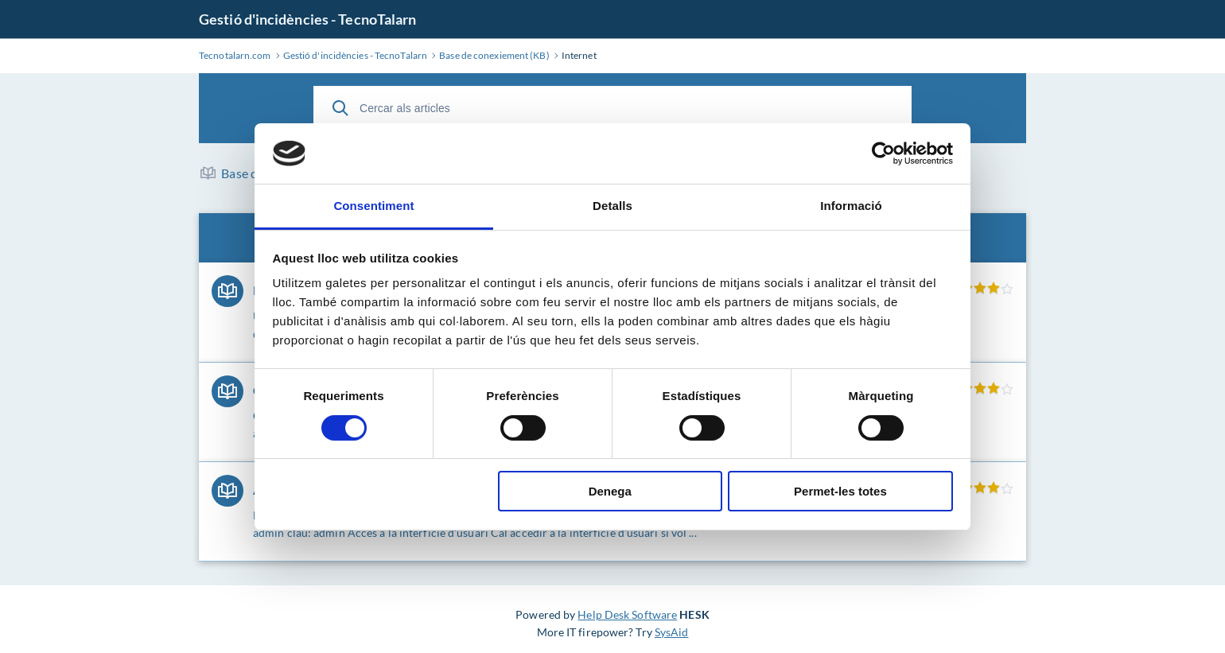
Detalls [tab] (612, 205)
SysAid (672, 632)
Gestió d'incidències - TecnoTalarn (307, 19)
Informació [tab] (851, 205)
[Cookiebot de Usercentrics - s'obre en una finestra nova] (883, 153)
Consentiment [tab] (373, 205)
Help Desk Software (627, 614)
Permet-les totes (840, 491)
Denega (610, 491)
